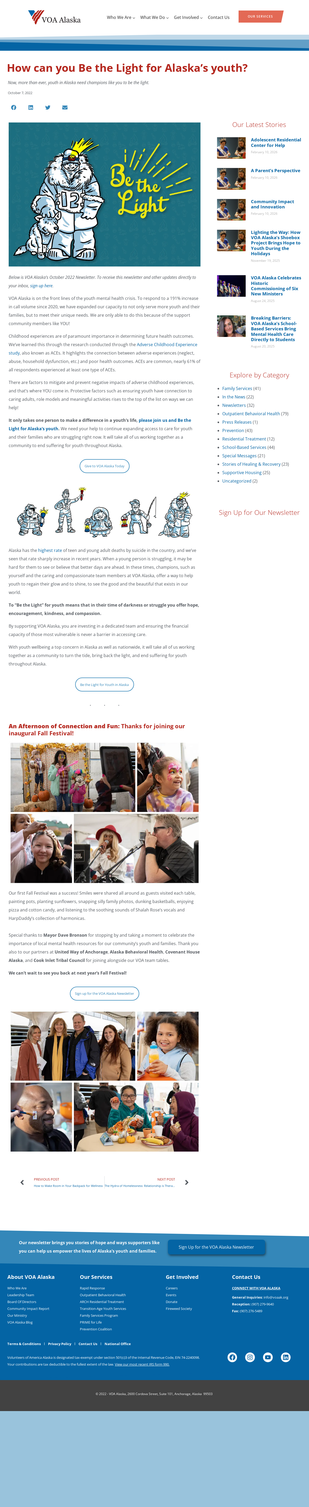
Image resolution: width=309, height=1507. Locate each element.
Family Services (237, 388)
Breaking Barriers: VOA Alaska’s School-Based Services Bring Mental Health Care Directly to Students (274, 328)
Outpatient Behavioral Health (251, 414)
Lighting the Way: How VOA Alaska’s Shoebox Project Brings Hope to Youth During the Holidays (276, 243)
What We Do (154, 17)
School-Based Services (244, 447)
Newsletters (234, 405)
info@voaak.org (276, 1393)
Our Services (260, 16)
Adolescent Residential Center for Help (276, 142)
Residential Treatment (244, 439)
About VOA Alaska (31, 1372)
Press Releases (237, 422)
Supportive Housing (242, 472)
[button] (14, 107)
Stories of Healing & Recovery (251, 464)
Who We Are (121, 17)
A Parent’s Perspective (275, 170)
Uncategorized (236, 481)
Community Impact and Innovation (272, 204)
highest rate (50, 550)
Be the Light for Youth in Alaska (104, 684)
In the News (233, 397)
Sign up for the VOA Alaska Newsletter (104, 1041)
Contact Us (219, 17)
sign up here (41, 286)
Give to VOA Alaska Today (105, 466)
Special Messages (239, 456)
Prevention (233, 430)
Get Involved (188, 17)
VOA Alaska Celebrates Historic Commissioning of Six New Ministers (276, 286)
